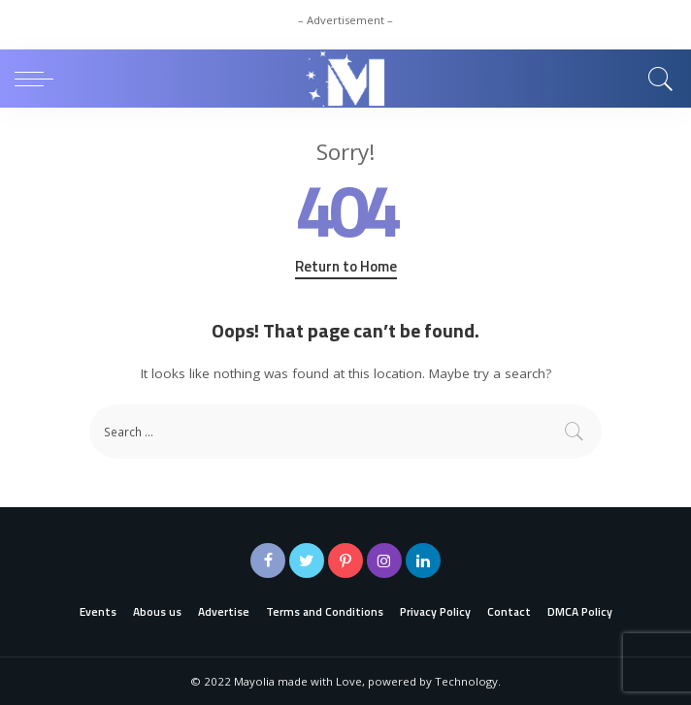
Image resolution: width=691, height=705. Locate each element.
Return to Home (346, 266)
